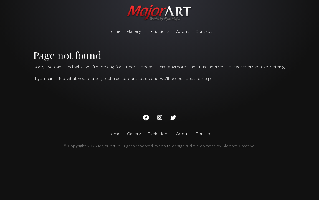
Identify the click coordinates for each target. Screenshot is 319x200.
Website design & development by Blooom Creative (205, 146)
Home (114, 31)
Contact (203, 31)
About (182, 31)
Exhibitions (158, 31)
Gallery (134, 31)
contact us (139, 78)
